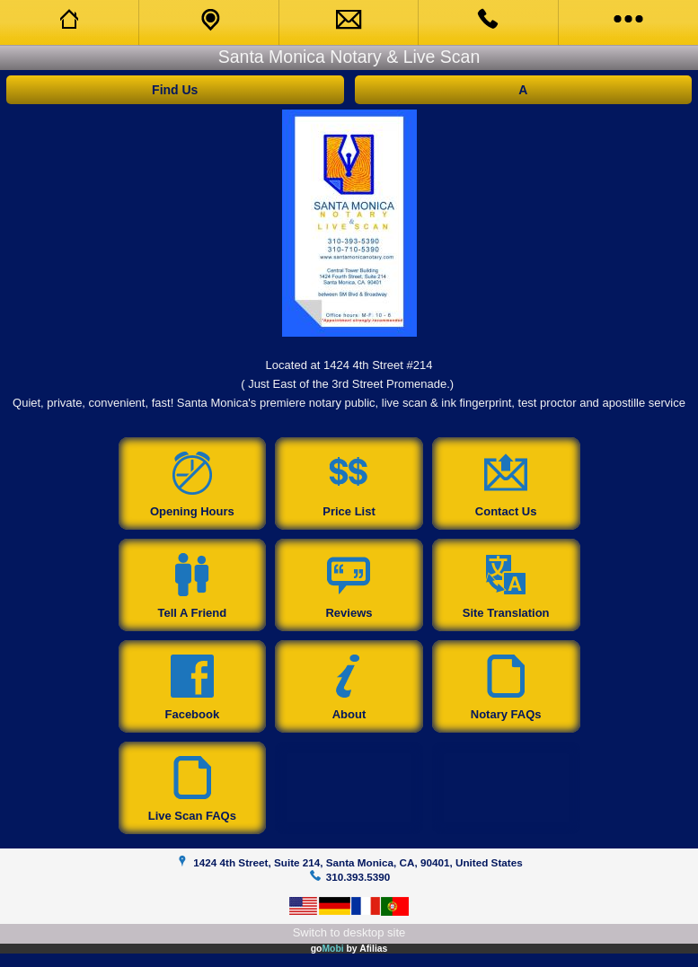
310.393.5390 (358, 877)
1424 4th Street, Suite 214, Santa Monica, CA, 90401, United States (357, 862)
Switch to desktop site (349, 932)
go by (349, 949)
